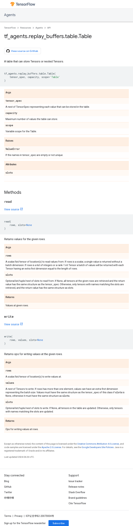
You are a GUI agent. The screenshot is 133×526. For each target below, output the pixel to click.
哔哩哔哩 (9, 497)
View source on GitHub (22, 51)
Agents (10, 15)
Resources (25, 27)
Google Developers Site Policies (98, 447)
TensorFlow (10, 27)
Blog (6, 481)
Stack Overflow (77, 492)
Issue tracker (76, 481)
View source (11, 209)
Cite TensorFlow (77, 503)
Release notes (76, 486)
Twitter (8, 492)
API (49, 27)
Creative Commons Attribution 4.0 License (98, 444)
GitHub (7, 486)
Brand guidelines (78, 497)
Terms (7, 516)
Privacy (19, 516)
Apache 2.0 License (51, 447)
